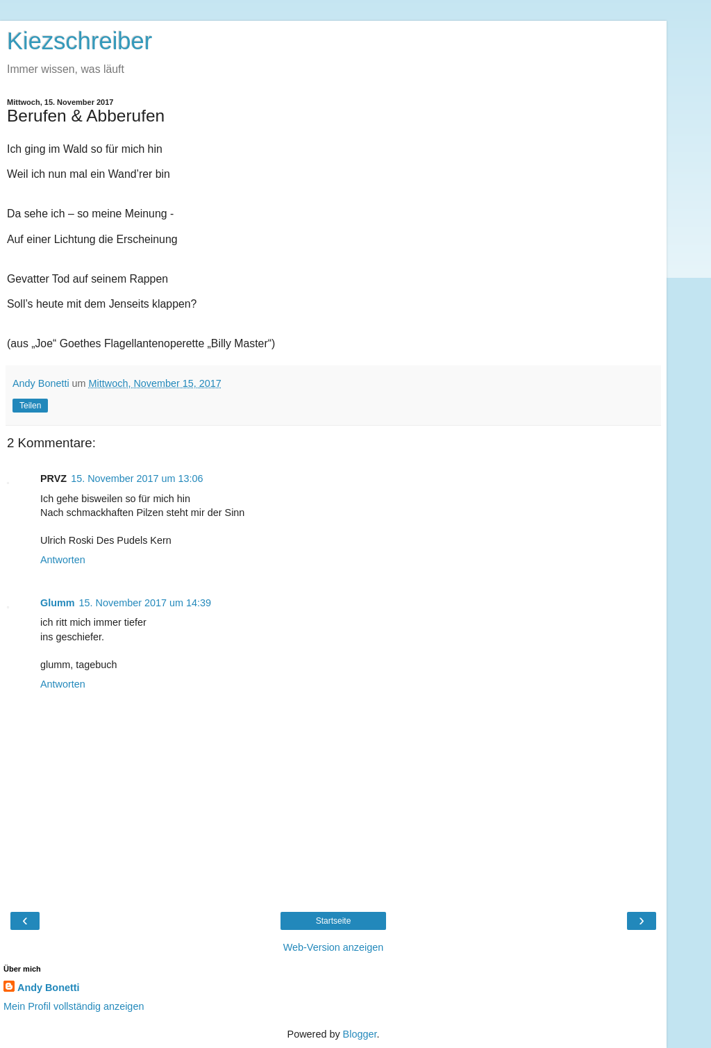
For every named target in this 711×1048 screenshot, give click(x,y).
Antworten (62, 559)
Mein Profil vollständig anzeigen (73, 1006)
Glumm (57, 602)
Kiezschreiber (79, 41)
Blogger (360, 1034)
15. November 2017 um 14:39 (145, 602)
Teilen (30, 405)
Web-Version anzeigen (333, 947)
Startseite (333, 921)
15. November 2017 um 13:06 (137, 478)
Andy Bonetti (48, 987)
